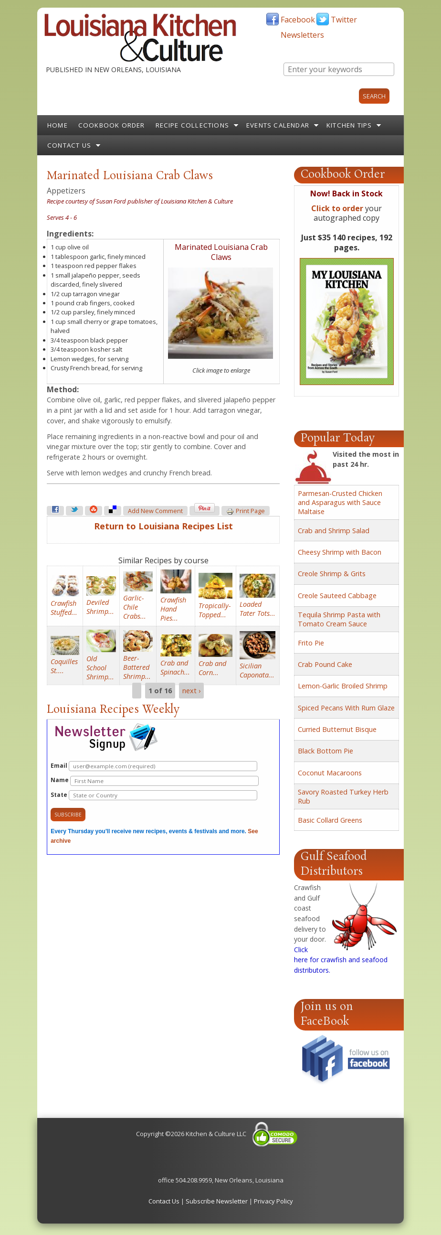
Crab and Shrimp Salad (333, 530)
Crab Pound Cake (325, 664)
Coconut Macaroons (330, 772)
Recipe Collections (193, 125)
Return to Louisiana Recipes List (163, 526)
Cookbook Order (111, 125)
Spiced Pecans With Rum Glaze (346, 707)
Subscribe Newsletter (217, 1201)
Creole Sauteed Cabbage (337, 595)
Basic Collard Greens (330, 820)
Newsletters (302, 35)
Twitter (344, 19)
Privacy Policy (273, 1201)
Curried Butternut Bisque (337, 729)
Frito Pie (311, 642)
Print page (245, 511)
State (154, 795)
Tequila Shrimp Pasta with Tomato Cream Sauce (339, 619)
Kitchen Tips (349, 125)
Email (154, 766)
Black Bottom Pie (325, 750)
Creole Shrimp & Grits (332, 573)
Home (57, 125)
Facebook (298, 19)
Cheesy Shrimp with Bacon (339, 552)
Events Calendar (277, 125)
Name (155, 781)
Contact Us (69, 145)
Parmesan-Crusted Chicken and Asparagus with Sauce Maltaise (340, 502)
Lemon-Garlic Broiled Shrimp (343, 685)
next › (191, 690)
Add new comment (155, 511)
